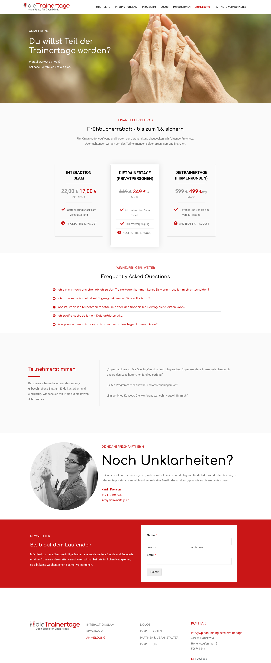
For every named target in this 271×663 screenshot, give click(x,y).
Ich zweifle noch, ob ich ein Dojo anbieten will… (91, 314)
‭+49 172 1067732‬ (112, 493)
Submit (154, 571)
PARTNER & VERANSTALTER (230, 6)
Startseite (103, 6)
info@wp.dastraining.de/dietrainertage (216, 632)
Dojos (164, 6)
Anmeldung (202, 6)
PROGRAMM (149, 6)
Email (151, 554)
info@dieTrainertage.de (116, 499)
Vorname (151, 546)
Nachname (197, 546)
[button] (135, 288)
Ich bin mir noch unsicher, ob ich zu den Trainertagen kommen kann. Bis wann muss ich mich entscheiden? (134, 288)
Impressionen (181, 6)
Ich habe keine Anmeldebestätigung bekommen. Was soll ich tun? (104, 297)
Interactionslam (126, 6)
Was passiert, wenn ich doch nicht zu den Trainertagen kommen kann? (108, 323)
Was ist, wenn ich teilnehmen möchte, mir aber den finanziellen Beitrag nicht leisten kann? (122, 306)
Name (152, 534)
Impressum (149, 643)
